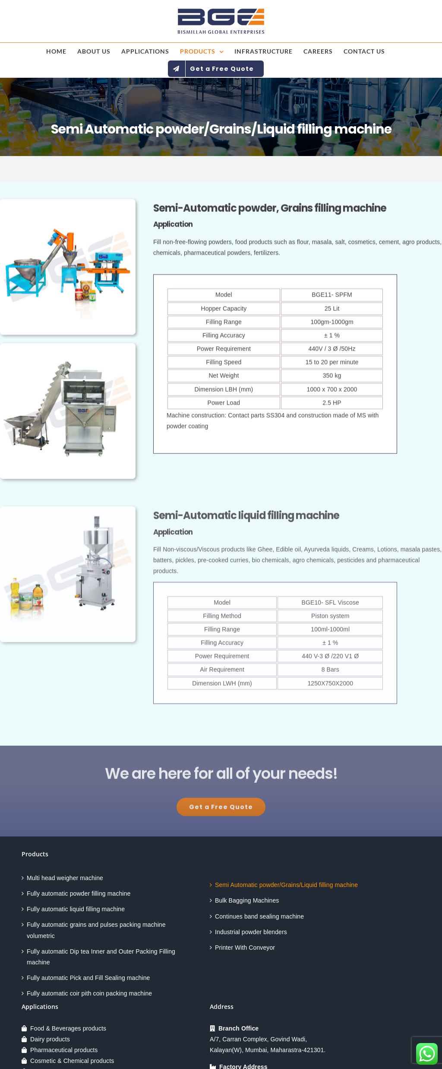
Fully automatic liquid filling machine (76, 909)
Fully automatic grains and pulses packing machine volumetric (96, 930)
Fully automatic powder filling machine (78, 893)
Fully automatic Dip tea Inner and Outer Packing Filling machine (101, 957)
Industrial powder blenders (251, 932)
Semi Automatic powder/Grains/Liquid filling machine (286, 884)
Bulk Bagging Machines (247, 900)
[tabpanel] (275, 365)
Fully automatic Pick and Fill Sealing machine (88, 977)
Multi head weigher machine (65, 877)
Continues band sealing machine (259, 916)
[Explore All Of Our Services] (221, 810)
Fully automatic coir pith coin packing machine (89, 993)
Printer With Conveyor (245, 947)
